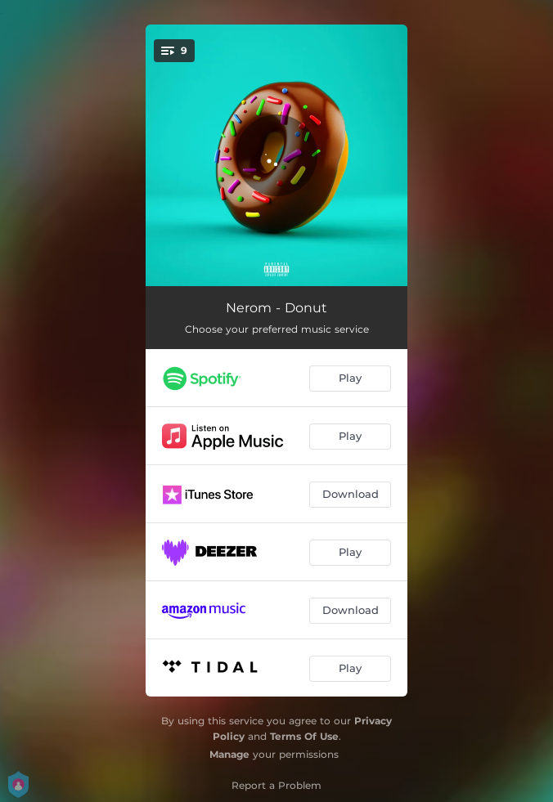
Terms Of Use (304, 736)
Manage (229, 754)
